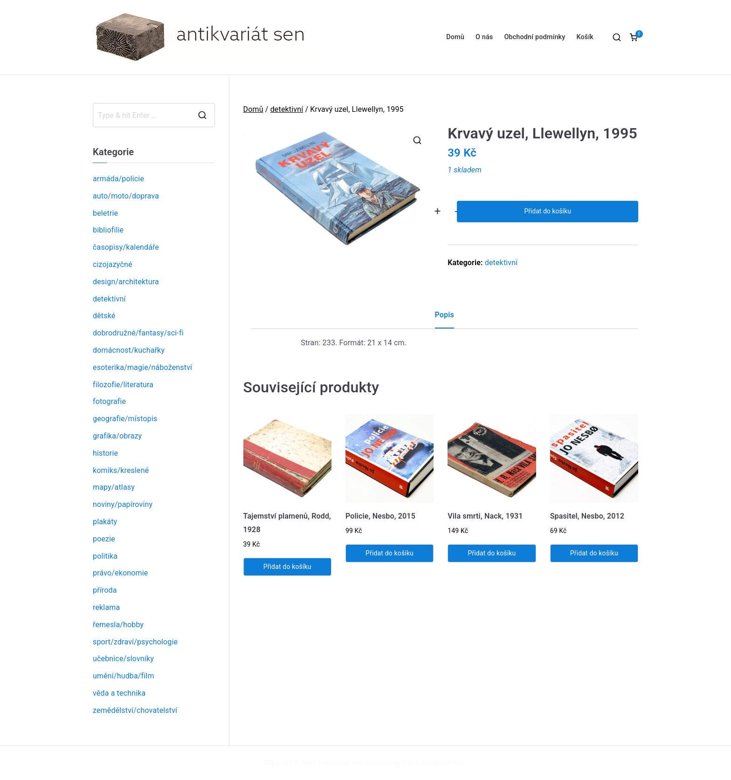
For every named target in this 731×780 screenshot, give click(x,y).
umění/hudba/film (123, 675)
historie (105, 453)
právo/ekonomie (120, 572)
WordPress (449, 762)
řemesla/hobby (118, 624)
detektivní (286, 109)
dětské (104, 315)
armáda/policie (118, 178)
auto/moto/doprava (126, 196)
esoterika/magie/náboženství (142, 367)
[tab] (444, 318)
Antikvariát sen (340, 762)
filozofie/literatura (123, 384)
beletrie (105, 213)
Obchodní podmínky (534, 37)
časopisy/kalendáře (126, 247)
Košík (584, 37)
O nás (484, 37)
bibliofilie (108, 230)
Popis (444, 314)
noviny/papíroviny (122, 504)
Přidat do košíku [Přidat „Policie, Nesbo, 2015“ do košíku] (390, 553)
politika (105, 556)
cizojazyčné (112, 264)
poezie (104, 538)
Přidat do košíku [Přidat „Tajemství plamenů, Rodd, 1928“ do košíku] (287, 566)
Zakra (410, 762)
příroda (105, 590)
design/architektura (126, 281)
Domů (455, 37)
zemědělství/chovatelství (135, 710)
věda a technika (119, 693)
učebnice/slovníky (123, 658)
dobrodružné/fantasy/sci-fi (138, 332)
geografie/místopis (125, 418)
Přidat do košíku (547, 211)
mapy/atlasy (114, 487)
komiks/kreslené (121, 470)
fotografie (109, 401)
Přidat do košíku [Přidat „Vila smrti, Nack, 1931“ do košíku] (492, 553)
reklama (106, 607)
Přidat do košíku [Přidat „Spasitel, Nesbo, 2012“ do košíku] (594, 553)
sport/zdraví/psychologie (135, 641)
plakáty (105, 521)
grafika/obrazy (117, 435)
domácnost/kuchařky (129, 350)
